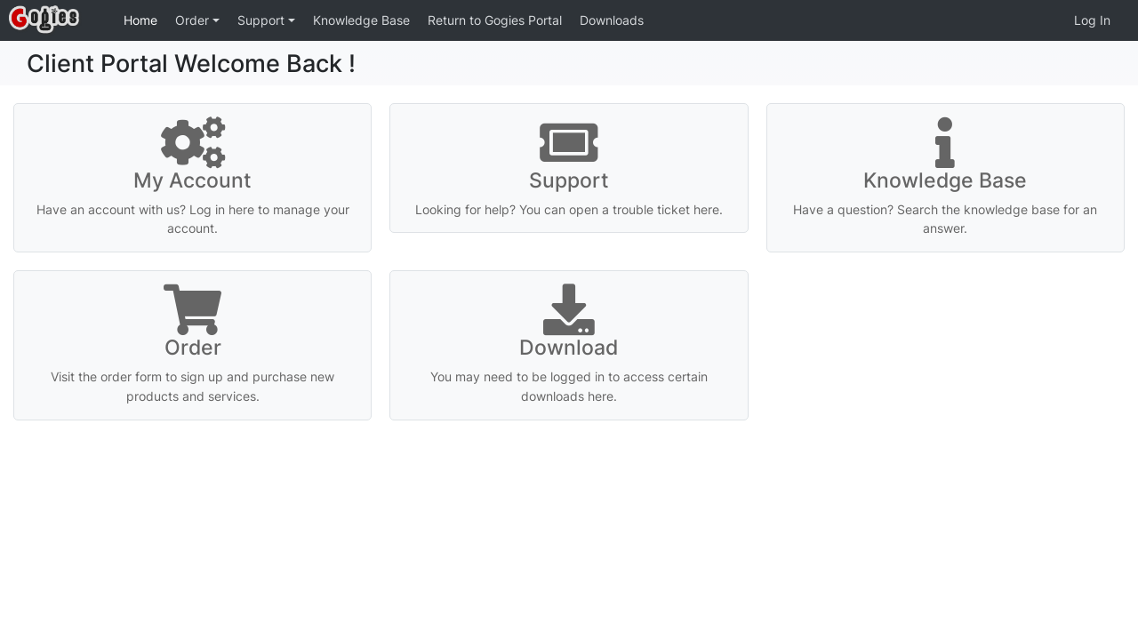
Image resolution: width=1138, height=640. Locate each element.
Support (262, 20)
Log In (1092, 20)
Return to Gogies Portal (495, 20)
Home (140, 20)
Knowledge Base (361, 20)
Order (193, 20)
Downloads (612, 20)
